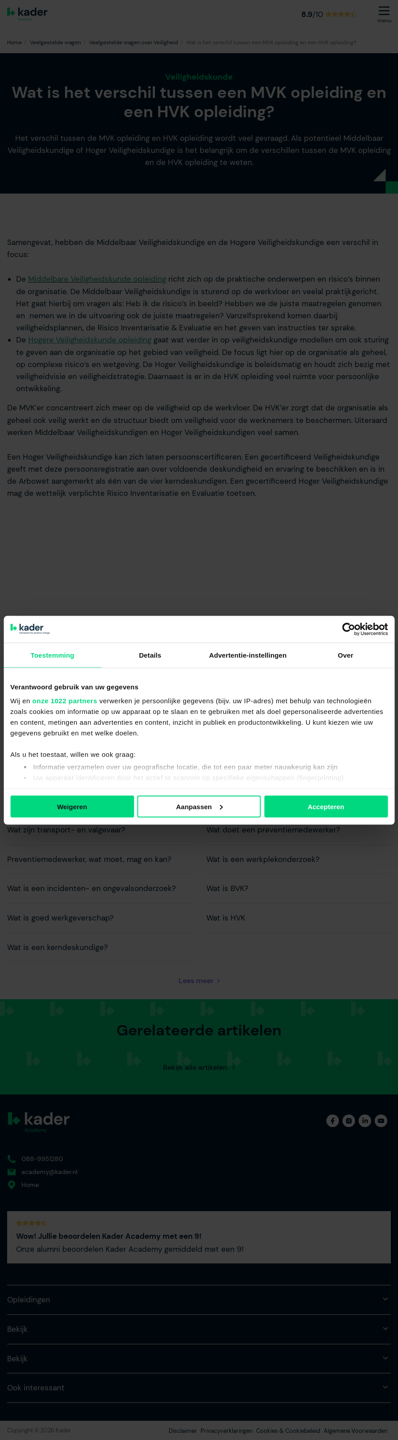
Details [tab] (150, 655)
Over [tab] (346, 655)
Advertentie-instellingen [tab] (248, 655)
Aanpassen (199, 806)
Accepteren (326, 806)
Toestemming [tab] (52, 655)
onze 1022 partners (64, 701)
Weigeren (72, 806)
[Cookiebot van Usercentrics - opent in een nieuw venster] (348, 629)
